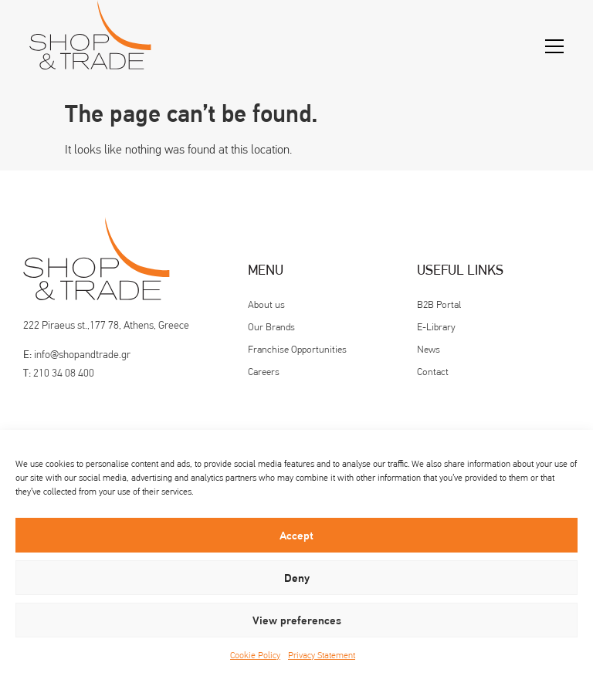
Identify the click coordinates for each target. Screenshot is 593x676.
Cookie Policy (255, 655)
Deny (297, 578)
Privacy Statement (321, 655)
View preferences (296, 620)
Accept (296, 535)
